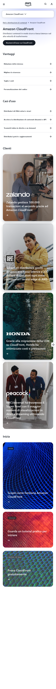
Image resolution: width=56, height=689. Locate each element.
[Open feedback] (53, 344)
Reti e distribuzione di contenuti (15, 23)
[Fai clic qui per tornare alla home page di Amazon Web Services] (28, 4)
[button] (16, 14)
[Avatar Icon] (51, 4)
